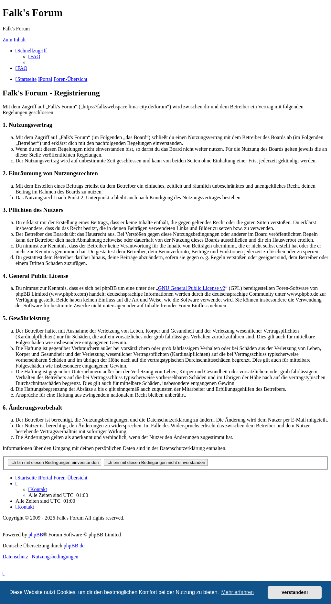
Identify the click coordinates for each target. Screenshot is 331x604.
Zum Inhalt (14, 39)
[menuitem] (34, 56)
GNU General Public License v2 (191, 288)
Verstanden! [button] (295, 592)
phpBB (35, 534)
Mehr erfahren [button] (237, 592)
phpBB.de (74, 545)
